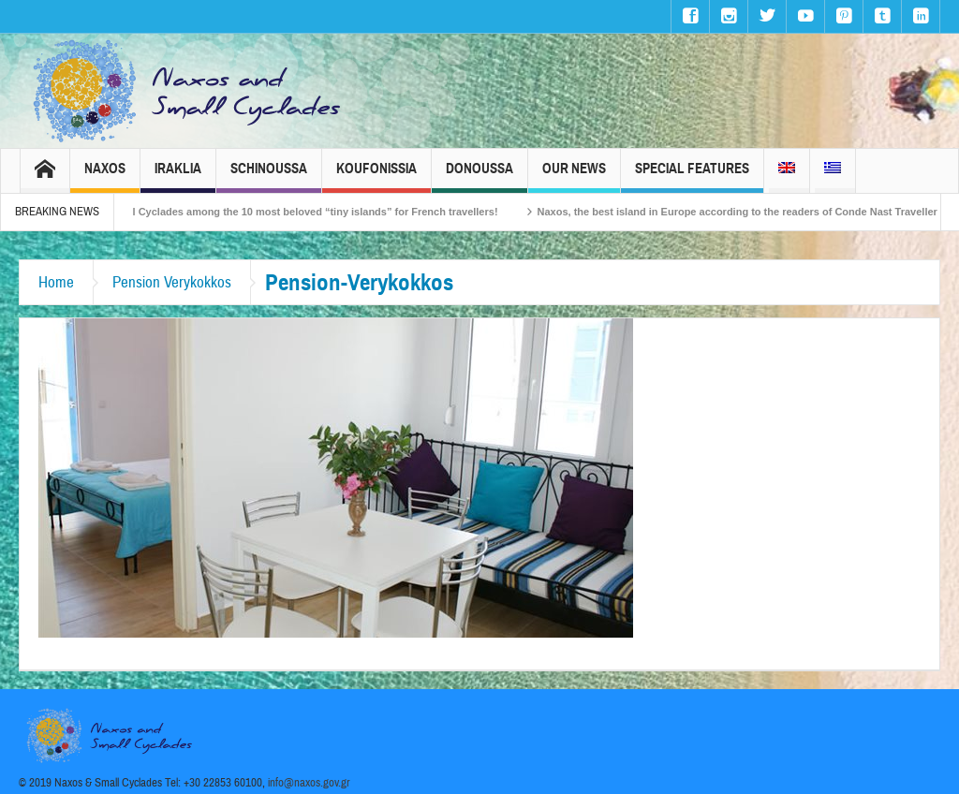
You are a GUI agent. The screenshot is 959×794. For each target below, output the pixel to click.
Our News (574, 176)
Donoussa (479, 176)
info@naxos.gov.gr (309, 782)
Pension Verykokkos (171, 282)
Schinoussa (268, 176)
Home (56, 282)
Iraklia (177, 176)
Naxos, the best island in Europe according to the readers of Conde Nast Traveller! (750, 211)
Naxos (105, 176)
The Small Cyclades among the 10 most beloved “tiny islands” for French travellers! (303, 211)
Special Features (692, 176)
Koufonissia (376, 176)
